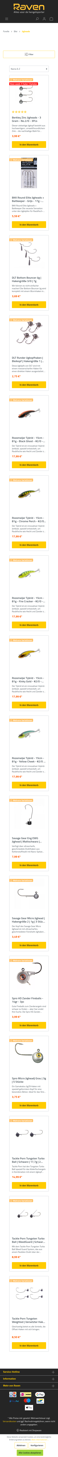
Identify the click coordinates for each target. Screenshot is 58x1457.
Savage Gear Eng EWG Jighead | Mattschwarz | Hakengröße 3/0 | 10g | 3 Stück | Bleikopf (26, 840)
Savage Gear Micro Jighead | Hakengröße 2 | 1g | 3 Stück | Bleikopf (29, 920)
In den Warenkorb (29, 144)
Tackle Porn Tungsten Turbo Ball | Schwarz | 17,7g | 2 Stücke (28, 1160)
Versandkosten (9, 1421)
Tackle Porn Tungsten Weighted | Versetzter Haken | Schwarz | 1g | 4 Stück (29, 1320)
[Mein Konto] (44, 19)
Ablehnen (21, 1445)
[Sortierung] (29, 69)
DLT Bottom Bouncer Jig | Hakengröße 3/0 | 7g (26, 279)
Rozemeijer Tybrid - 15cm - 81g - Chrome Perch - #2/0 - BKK (29, 519)
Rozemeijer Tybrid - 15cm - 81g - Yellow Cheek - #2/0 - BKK (28, 759)
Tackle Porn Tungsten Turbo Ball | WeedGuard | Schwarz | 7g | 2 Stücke (29, 1240)
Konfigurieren (37, 1445)
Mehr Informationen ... (40, 1439)
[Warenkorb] (51, 19)
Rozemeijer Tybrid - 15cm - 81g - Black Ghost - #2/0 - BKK (28, 439)
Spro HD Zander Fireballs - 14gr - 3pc (27, 1000)
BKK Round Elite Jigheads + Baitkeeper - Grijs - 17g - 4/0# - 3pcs (28, 199)
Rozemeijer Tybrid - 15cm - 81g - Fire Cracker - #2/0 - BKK (28, 599)
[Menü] (6, 19)
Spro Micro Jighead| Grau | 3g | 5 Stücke (29, 1080)
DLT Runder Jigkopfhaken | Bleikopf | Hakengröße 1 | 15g (27, 359)
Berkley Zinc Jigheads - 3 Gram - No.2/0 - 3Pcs (26, 119)
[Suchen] (37, 19)
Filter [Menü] (29, 54)
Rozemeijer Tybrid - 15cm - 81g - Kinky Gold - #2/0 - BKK (28, 679)
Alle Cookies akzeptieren (30, 1452)
